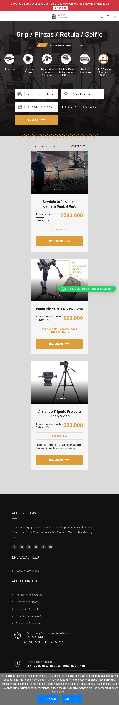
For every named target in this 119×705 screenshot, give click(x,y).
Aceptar (71, 699)
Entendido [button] (60, 7)
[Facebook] (14, 547)
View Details (59, 188)
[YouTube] (50, 547)
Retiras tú (68, 106)
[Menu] (6, 16)
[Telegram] (28, 546)
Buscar (36, 120)
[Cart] (114, 17)
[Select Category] (36, 94)
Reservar (59, 241)
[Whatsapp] (36, 547)
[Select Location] (82, 94)
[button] (87, 289)
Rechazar (48, 699)
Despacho (88, 106)
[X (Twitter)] (43, 547)
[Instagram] (21, 547)
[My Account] (108, 16)
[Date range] (36, 107)
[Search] (102, 16)
